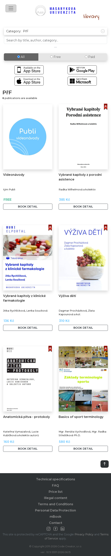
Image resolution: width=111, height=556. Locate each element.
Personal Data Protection (55, 510)
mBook (55, 516)
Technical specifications (55, 479)
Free (55, 57)
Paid (90, 57)
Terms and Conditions (55, 504)
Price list (56, 492)
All (21, 57)
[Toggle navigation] (10, 8)
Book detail (28, 206)
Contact (55, 523)
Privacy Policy (84, 534)
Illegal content (55, 498)
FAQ (55, 485)
